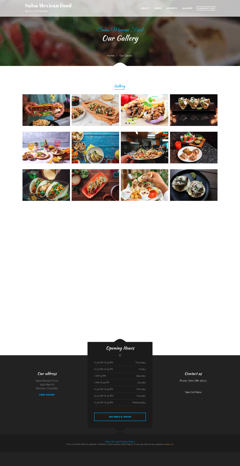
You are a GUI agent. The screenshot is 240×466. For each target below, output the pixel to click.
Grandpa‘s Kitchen (68, 453)
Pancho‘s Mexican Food (21, 453)
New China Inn (49, 453)
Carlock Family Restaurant (141, 453)
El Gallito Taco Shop (226, 453)
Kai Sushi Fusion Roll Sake (15, 453)
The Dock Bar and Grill (39, 453)
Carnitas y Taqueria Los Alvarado (63, 453)
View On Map (47, 395)
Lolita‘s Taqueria (210, 453)
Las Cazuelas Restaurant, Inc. (168, 453)
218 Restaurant (30, 453)
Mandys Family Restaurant (101, 453)
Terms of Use (111, 441)
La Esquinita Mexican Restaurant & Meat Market (135, 457)
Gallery (119, 86)
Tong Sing (123, 457)
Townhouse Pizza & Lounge (221, 453)
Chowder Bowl (127, 457)
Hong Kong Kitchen (163, 453)
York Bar (217, 453)
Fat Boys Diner (11, 453)
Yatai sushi (112, 453)
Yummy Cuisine (207, 453)
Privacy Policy (127, 441)
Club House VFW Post (26, 453)
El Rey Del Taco (53, 453)
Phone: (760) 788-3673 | (193, 380)
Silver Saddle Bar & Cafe (45, 453)
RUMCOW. (97, 453)
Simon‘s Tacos (214, 453)
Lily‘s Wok (89, 453)
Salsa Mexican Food (116, 453)
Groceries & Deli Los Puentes (175, 453)
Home (110, 55)
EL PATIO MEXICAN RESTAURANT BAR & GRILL (200, 453)
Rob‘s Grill (72, 453)
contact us (168, 444)
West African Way (57, 453)
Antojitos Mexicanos (93, 453)
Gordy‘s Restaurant (186, 453)
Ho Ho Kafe (150, 453)
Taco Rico (125, 457)
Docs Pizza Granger (34, 453)
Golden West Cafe (75, 453)
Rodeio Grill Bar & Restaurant (121, 453)
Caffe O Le (159, 453)
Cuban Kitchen (109, 457)
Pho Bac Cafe (7, 453)
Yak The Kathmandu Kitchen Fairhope (192, 453)
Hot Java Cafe (126, 453)
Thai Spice (79, 453)
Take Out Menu (193, 392)
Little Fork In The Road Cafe (114, 457)
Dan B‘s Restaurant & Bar (131, 453)
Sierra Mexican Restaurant (181, 453)
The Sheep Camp (86, 453)
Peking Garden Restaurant (3, 453)
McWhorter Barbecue (231, 453)
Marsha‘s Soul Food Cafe (105, 457)
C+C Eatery (156, 453)
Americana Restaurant (146, 453)
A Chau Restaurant (136, 453)
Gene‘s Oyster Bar (82, 453)
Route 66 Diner (119, 457)
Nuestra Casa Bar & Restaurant (107, 453)
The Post (153, 453)
